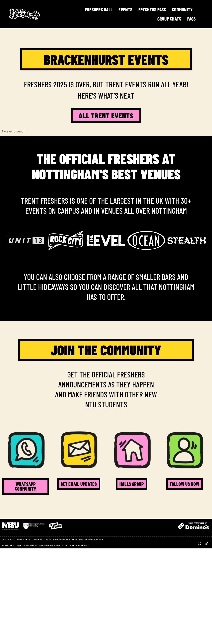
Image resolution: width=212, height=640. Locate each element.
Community (182, 9)
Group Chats (169, 19)
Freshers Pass (152, 9)
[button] (10, 240)
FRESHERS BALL (98, 9)
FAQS (191, 19)
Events (125, 9)
